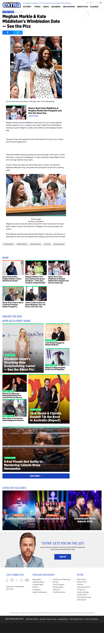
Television (56, 589)
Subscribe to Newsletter (15, 586)
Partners (80, 584)
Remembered (58, 587)
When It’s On (82, 582)
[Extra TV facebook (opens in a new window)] (91, 3)
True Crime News (91, 619)
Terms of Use (24, 613)
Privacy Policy (13, 613)
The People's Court (76, 619)
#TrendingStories (59, 244)
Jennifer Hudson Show (48, 619)
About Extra (81, 579)
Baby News (37, 579)
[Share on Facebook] (7, 33)
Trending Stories (59, 592)
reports (22, 125)
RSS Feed (9, 589)
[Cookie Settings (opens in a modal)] (83, 592)
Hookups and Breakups (61, 579)
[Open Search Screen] (94, 6)
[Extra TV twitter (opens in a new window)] (94, 3)
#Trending (47, 244)
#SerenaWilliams (35, 244)
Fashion (36, 587)
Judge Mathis (63, 619)
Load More (36, 476)
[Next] (99, 510)
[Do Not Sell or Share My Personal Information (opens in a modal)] (84, 597)
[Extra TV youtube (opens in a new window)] (100, 3)
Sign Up (62, 557)
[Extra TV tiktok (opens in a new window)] (87, 3)
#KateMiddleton (9, 244)
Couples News (38, 584)
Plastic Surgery (58, 584)
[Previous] (5, 510)
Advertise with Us (83, 587)
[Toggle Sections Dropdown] (27, 6)
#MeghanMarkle (22, 244)
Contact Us (81, 589)
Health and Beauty (40, 592)
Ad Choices (33, 613)
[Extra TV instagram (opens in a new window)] (97, 3)
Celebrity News (8, 12)
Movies (55, 582)
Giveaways (37, 589)
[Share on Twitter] (18, 33)
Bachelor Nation (32, 619)
